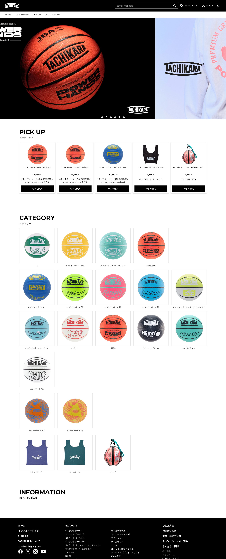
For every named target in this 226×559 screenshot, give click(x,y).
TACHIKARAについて (29, 541)
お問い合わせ (168, 555)
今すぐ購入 (37, 188)
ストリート (70, 552)
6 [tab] (122, 116)
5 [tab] (118, 116)
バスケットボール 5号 (75, 541)
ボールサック (117, 541)
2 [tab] (105, 116)
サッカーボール (118, 530)
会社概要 (166, 551)
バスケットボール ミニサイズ (78, 548)
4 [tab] (114, 116)
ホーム (21, 525)
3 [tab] (109, 116)
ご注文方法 (168, 525)
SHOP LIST (24, 536)
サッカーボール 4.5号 (121, 534)
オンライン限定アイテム (122, 548)
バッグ (114, 545)
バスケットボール (73, 530)
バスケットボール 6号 (75, 538)
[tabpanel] (113, 68)
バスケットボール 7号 (75, 534)
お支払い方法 (169, 530)
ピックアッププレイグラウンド (125, 552)
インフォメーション (28, 530)
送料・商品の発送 (171, 536)
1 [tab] (101, 116)
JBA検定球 (116, 556)
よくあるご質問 (170, 546)
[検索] (174, 5)
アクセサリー (117, 538)
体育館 (68, 556)
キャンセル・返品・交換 (175, 541)
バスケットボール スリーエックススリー (83, 545)
